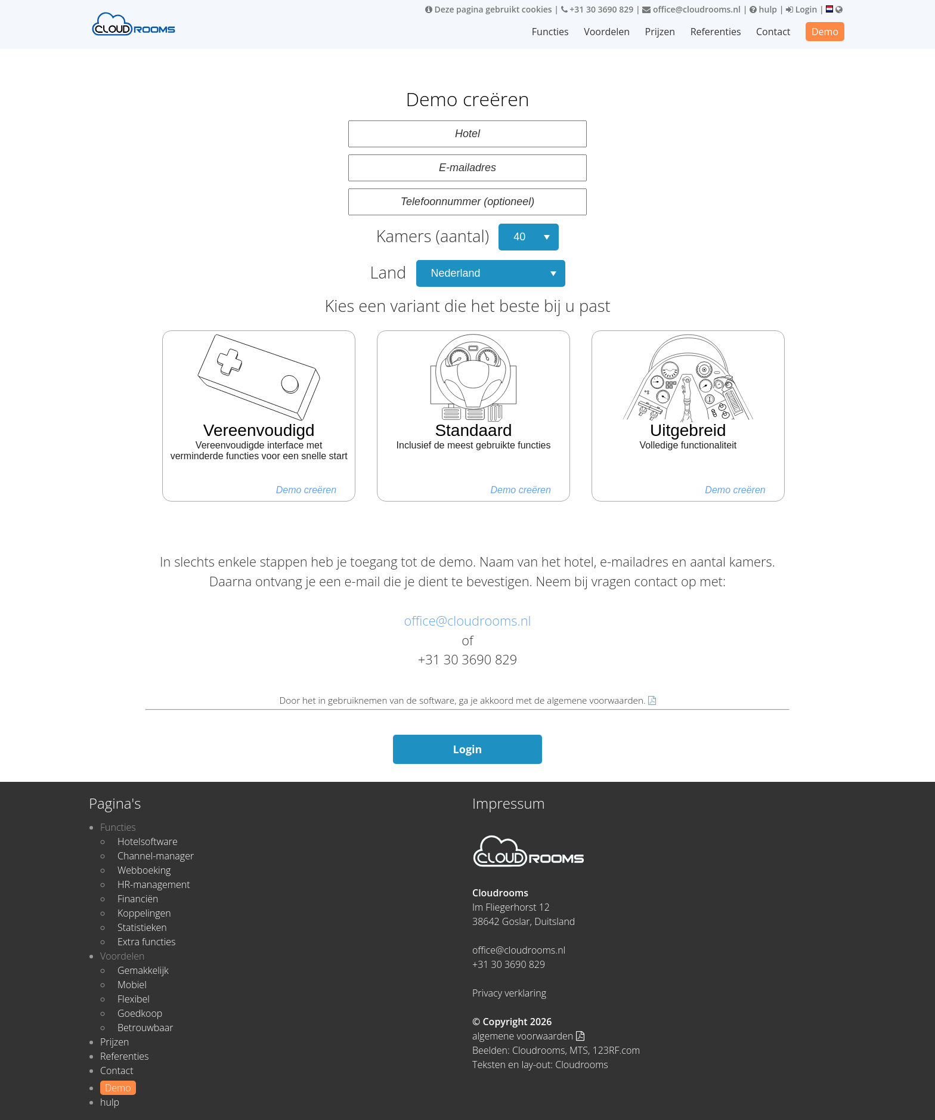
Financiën (137, 898)
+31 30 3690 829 (597, 9)
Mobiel (132, 984)
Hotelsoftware (147, 841)
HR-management (153, 884)
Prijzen (660, 31)
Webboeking (144, 870)
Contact (773, 31)
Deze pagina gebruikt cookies (488, 9)
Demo (825, 31)
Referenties (716, 31)
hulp (763, 9)
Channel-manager (155, 855)
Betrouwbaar (145, 1027)
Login (801, 9)
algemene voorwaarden (528, 1035)
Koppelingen (144, 913)
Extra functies (146, 941)
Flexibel (133, 998)
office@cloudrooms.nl (691, 9)
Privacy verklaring (509, 993)
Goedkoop (139, 1013)
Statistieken (142, 927)
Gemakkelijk (143, 970)
